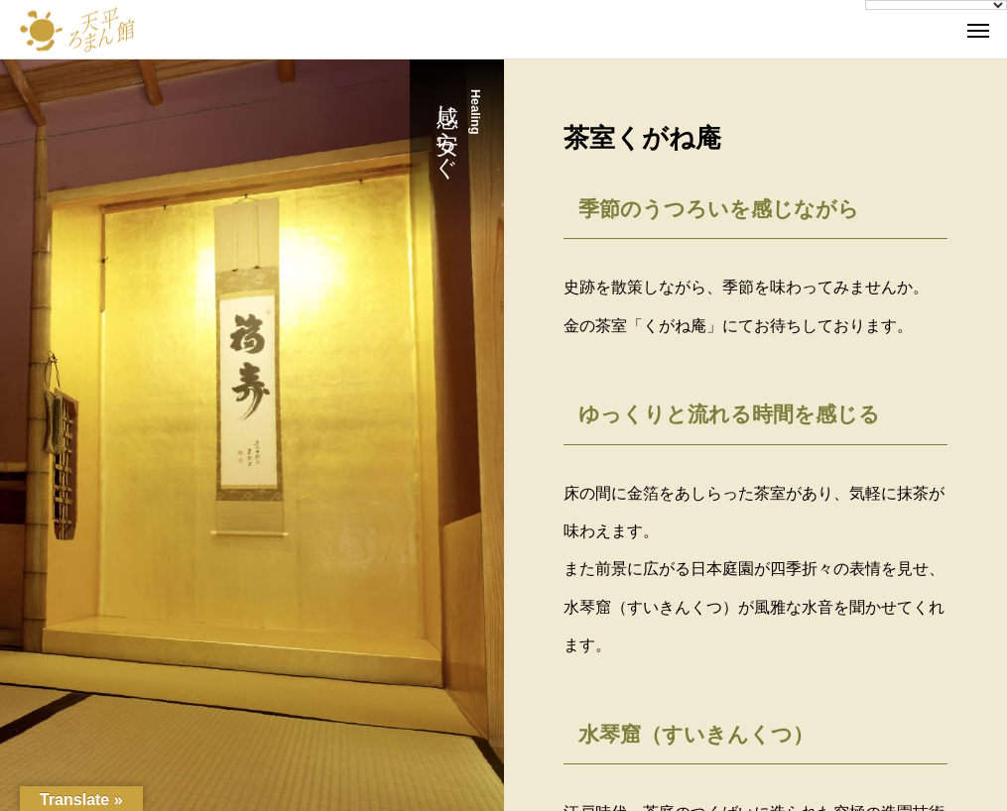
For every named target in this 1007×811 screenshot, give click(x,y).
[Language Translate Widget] (936, 5)
